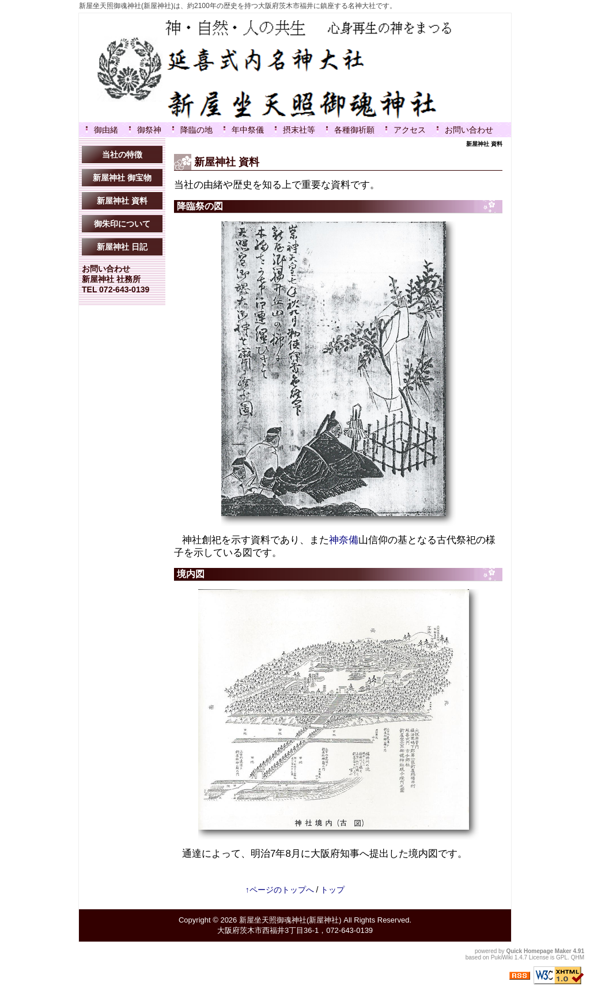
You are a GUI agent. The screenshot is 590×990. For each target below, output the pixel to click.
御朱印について (122, 223)
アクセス (410, 129)
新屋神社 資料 (122, 200)
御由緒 (106, 129)
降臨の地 (196, 129)
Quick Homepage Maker (538, 951)
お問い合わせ (469, 129)
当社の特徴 (122, 154)
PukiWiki (502, 957)
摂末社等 (299, 129)
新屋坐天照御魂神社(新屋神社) (290, 920)
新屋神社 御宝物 (122, 177)
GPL (562, 957)
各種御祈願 (354, 129)
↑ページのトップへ (279, 889)
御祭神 (149, 129)
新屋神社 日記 (122, 246)
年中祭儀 (248, 129)
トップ (332, 889)
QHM (577, 957)
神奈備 (343, 539)
